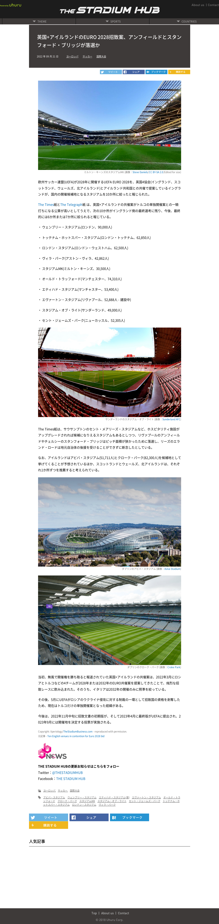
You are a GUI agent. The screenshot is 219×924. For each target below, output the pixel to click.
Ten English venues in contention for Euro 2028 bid (75, 736)
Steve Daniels (140, 172)
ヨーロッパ (72, 56)
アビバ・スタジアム (54, 797)
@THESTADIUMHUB (67, 772)
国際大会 (101, 56)
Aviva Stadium (172, 569)
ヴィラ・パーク (107, 804)
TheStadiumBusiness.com (77, 731)
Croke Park (173, 667)
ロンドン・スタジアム (84, 804)
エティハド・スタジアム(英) (114, 797)
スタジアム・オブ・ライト (112, 801)
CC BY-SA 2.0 (156, 172)
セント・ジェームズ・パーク (144, 801)
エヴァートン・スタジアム (146, 797)
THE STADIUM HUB (70, 778)
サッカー (87, 56)
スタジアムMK (87, 801)
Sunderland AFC (171, 419)
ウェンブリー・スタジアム (82, 797)
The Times (46, 204)
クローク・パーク (67, 801)
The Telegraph (71, 204)
